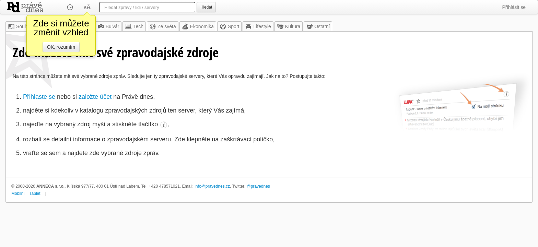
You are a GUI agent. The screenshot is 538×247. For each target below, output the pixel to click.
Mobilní (18, 193)
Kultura (288, 26)
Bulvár (108, 26)
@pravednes (258, 186)
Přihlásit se (514, 7)
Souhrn (20, 26)
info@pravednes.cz (212, 186)
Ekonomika (198, 26)
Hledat (206, 7)
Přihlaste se (39, 96)
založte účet (95, 96)
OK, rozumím (61, 47)
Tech (134, 26)
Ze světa (162, 26)
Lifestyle (258, 26)
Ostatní (318, 26)
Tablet (35, 193)
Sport (229, 26)
